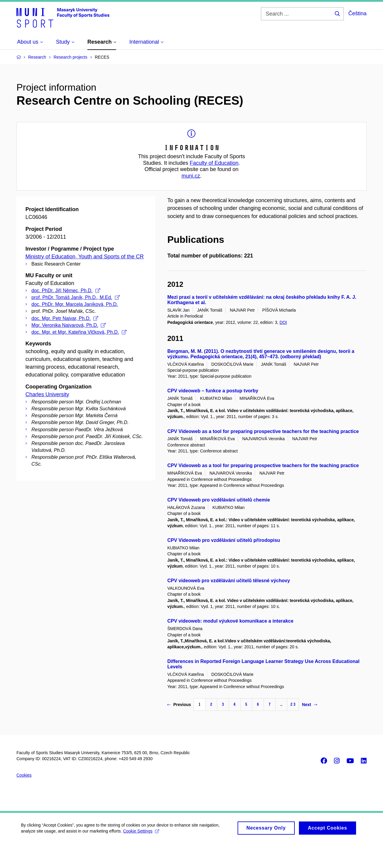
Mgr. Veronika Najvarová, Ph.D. (68, 325)
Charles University (47, 394)
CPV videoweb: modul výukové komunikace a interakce (230, 621)
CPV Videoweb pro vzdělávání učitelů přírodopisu (223, 540)
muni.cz (190, 176)
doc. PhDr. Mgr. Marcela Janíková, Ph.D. (74, 304)
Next (309, 704)
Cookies (24, 775)
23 (293, 704)
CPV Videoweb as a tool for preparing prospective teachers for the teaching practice (263, 431)
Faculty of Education (214, 163)
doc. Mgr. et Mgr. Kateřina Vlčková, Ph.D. (79, 332)
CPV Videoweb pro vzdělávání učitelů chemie (218, 499)
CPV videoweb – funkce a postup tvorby (212, 390)
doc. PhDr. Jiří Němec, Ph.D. (65, 290)
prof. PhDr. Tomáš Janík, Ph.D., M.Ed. (75, 297)
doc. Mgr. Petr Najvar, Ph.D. (64, 318)
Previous (179, 704)
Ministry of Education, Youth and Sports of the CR (84, 257)
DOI (283, 322)
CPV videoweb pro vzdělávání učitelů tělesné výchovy (228, 580)
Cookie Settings (141, 833)
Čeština (357, 13)
